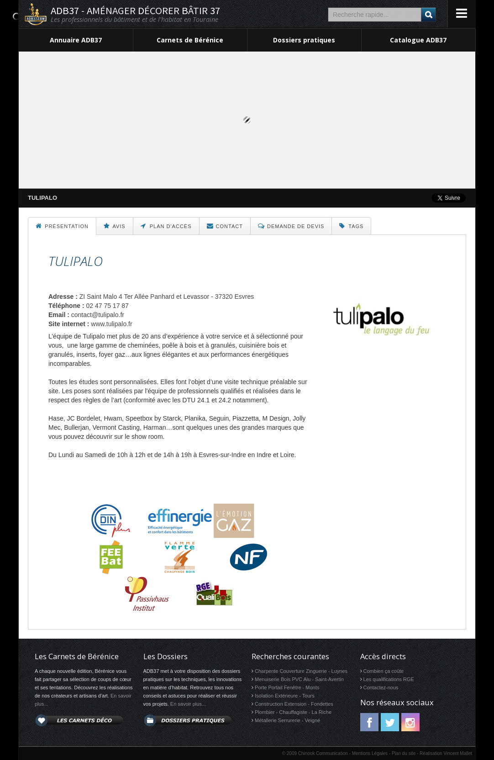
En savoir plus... (188, 704)
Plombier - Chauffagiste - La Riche (293, 712)
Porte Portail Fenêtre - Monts (287, 687)
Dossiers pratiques (304, 40)
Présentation (62, 226)
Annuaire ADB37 (76, 40)
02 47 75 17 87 (107, 305)
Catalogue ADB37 (418, 40)
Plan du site (403, 753)
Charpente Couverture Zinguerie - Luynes (301, 671)
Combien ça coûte (383, 671)
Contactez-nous (381, 687)
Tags (351, 226)
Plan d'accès (166, 226)
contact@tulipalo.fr (97, 314)
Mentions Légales (370, 753)
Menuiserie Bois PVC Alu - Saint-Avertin (299, 679)
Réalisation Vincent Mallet (446, 753)
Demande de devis (291, 226)
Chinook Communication (323, 753)
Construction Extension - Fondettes (294, 704)
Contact (225, 226)
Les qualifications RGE (388, 679)
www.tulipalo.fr (111, 324)
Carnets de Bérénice (190, 40)
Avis (115, 226)
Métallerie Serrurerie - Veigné (287, 720)
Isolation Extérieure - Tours (285, 695)
